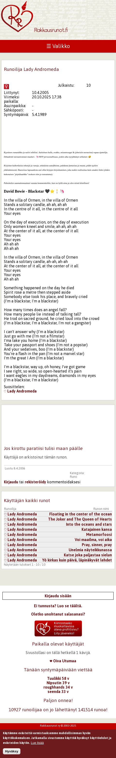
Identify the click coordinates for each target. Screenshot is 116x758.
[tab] (34, 191)
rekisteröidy (35, 482)
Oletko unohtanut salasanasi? (58, 614)
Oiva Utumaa (63, 661)
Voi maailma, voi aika (93, 539)
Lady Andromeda (20, 391)
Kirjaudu (11, 482)
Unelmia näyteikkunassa (90, 550)
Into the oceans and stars (89, 524)
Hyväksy (11, 753)
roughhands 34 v (58, 687)
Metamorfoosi (99, 534)
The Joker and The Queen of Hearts (80, 519)
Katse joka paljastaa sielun (88, 555)
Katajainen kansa (97, 529)
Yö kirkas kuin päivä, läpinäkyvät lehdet (77, 560)
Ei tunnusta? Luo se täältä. (58, 606)
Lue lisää (37, 744)
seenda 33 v (58, 691)
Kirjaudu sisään (58, 596)
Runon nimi (101, 509)
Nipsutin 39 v (58, 683)
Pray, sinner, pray (97, 545)
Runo (73, 476)
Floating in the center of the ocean (80, 514)
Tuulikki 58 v (58, 678)
